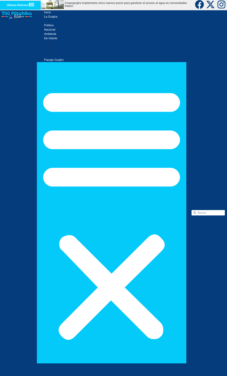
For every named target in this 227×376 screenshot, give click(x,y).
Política (48, 25)
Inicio (47, 12)
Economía (57, 47)
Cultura (55, 55)
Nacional (49, 29)
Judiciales (57, 21)
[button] (111, 212)
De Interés (50, 38)
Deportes (57, 51)
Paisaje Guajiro (54, 59)
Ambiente (50, 33)
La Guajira (50, 16)
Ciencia (56, 42)
